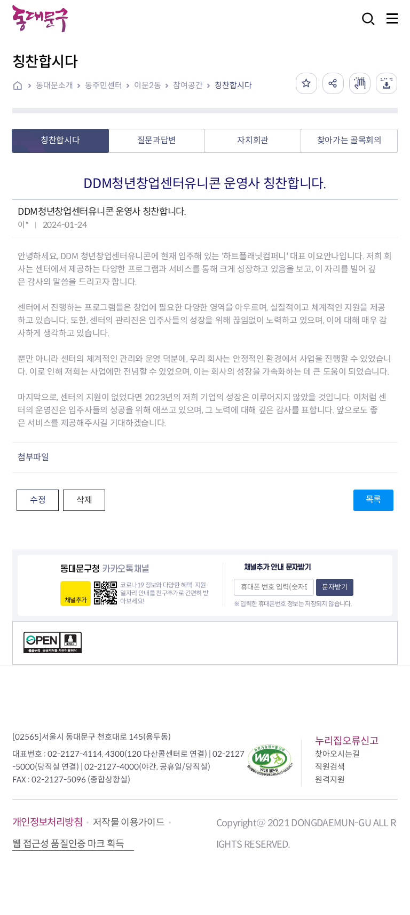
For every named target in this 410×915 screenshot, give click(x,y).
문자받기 (335, 587)
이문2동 (147, 85)
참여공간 (188, 85)
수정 (37, 500)
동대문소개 (54, 85)
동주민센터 (103, 85)
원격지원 (330, 779)
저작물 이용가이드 (128, 822)
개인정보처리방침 (47, 822)
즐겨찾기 (306, 83)
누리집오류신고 (347, 741)
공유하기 (333, 83)
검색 (365, 26)
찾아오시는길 (337, 754)
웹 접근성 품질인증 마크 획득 (68, 844)
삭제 (84, 500)
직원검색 (330, 767)
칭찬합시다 (233, 85)
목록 (373, 499)
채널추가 (75, 600)
